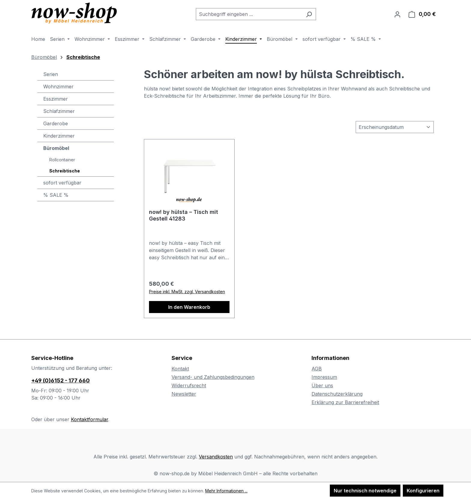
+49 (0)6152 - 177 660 (60, 380)
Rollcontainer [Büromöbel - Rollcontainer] (62, 159)
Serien (50, 74)
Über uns (322, 385)
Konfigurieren (423, 491)
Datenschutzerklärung (337, 394)
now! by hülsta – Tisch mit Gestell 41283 (183, 215)
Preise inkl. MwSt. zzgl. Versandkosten (187, 291)
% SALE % (55, 195)
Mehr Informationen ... (226, 490)
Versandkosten (216, 457)
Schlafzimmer (59, 111)
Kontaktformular (89, 419)
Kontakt (180, 369)
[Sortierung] (395, 127)
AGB (316, 369)
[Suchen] (309, 14)
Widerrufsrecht (189, 385)
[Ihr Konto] (397, 14)
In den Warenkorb (189, 307)
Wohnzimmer (58, 87)
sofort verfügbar (62, 183)
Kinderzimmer (59, 136)
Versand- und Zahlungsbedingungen (213, 377)
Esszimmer (55, 99)
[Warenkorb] (422, 14)
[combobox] (249, 14)
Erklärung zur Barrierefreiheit (345, 402)
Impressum (324, 377)
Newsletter (184, 394)
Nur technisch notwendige (365, 491)
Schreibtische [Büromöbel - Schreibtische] (64, 170)
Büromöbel (56, 148)
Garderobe (55, 123)
